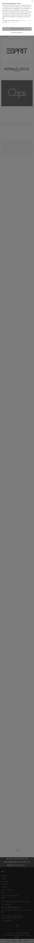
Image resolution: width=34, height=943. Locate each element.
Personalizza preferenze (17, 32)
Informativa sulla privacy (13, 22)
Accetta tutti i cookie (17, 29)
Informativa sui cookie (24, 20)
